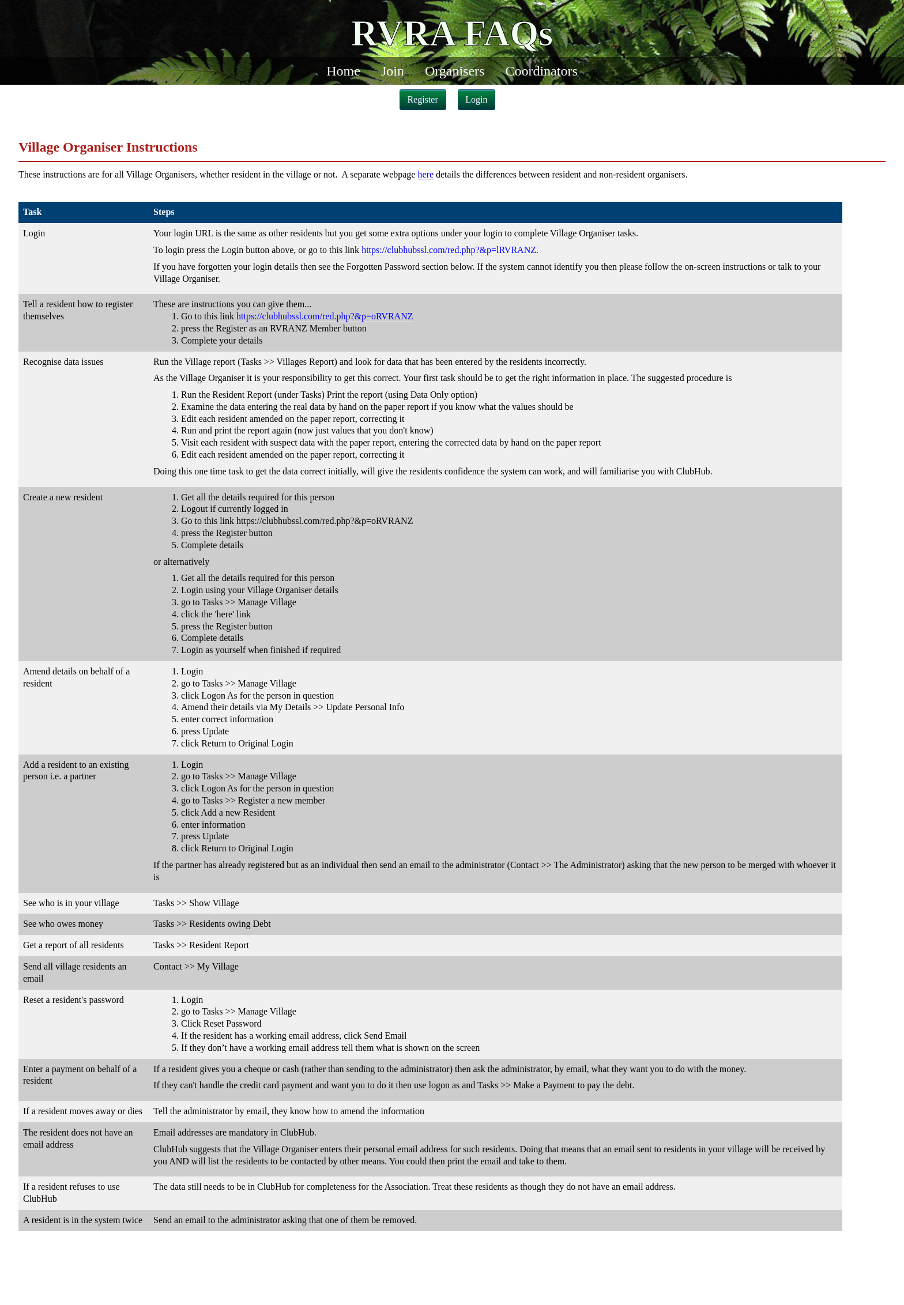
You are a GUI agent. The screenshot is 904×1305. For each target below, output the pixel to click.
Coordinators (541, 70)
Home (343, 70)
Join (392, 70)
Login (476, 99)
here (425, 174)
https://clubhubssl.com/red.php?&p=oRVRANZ (324, 316)
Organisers (455, 70)
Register (422, 99)
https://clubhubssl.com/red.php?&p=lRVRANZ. (449, 250)
